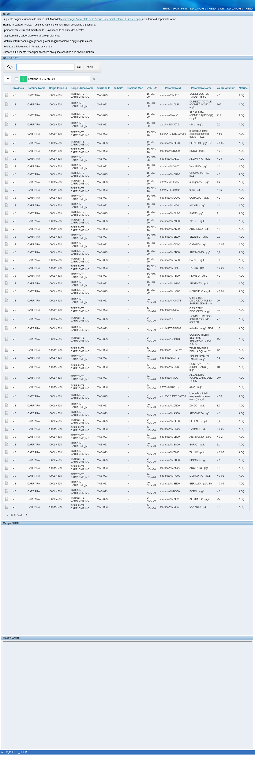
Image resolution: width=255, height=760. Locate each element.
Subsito (118, 88)
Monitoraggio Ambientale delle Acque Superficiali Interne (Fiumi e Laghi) (101, 19)
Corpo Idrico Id (58, 88)
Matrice (243, 88)
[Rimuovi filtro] (94, 79)
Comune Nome (36, 88)
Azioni (91, 67)
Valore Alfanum (226, 88)
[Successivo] (26, 515)
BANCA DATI (171, 8)
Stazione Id (103, 88)
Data (152, 87)
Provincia (18, 88)
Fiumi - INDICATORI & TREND (198, 8)
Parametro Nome (201, 88)
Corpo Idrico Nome (82, 88)
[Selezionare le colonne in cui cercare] (10, 67)
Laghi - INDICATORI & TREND (235, 8)
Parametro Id (173, 88)
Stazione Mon (135, 88)
